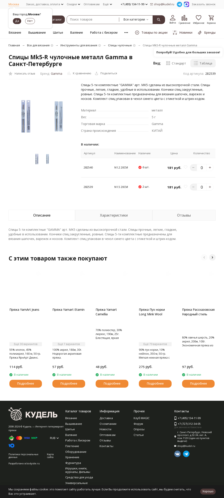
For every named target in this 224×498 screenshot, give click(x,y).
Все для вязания (38, 45)
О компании (108, 424)
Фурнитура (73, 463)
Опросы (139, 429)
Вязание (15, 32)
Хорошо (208, 491)
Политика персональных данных (23, 456)
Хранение (72, 457)
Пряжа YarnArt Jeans (24, 309)
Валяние (76, 32)
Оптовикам (92, 4)
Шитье (58, 32)
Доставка (106, 418)
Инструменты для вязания (78, 45)
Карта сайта (50, 456)
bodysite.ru (33, 463)
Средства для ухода (79, 477)
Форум (138, 424)
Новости (105, 429)
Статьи (139, 435)
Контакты (106, 446)
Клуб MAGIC (142, 418)
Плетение (72, 446)
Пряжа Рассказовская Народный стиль (198, 311)
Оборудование (75, 452)
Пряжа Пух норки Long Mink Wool (152, 311)
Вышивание (37, 32)
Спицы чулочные (120, 45)
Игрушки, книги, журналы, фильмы (77, 470)
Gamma (56, 73)
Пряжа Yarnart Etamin (68, 309)
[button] (204, 257)
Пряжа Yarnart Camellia (106, 311)
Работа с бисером (103, 32)
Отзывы (105, 440)
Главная (14, 45)
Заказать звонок (204, 4)
